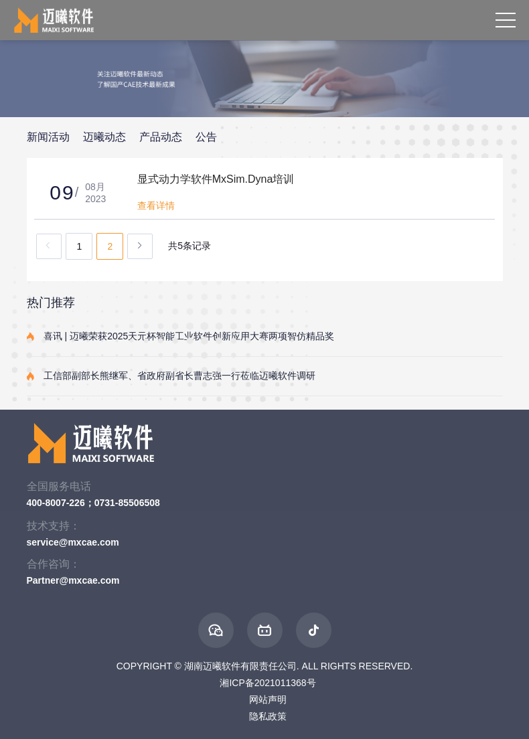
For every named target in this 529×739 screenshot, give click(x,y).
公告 (206, 137)
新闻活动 (48, 137)
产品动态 (160, 137)
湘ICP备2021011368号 (267, 682)
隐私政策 (268, 716)
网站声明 (268, 699)
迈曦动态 (104, 137)
